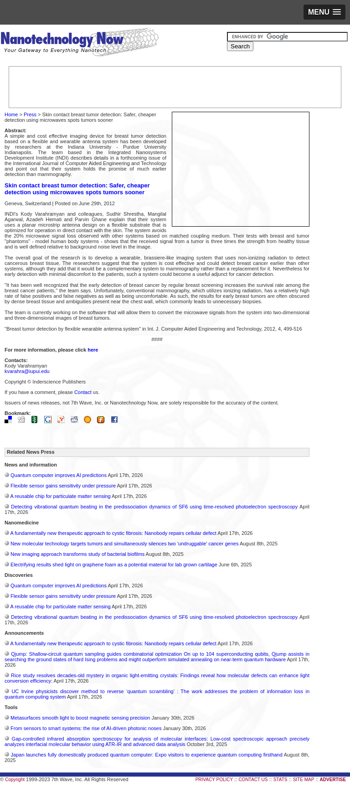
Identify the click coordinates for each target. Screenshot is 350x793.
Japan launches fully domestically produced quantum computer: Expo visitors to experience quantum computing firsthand (147, 754)
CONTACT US (253, 779)
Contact (83, 392)
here (93, 349)
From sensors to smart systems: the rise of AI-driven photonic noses (85, 728)
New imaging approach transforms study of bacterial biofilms (77, 554)
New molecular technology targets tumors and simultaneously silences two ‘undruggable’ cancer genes (124, 543)
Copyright (15, 779)
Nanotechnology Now (79, 43)
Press (30, 114)
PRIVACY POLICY (214, 779)
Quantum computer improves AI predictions (58, 475)
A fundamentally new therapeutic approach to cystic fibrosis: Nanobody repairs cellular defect (113, 533)
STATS (280, 779)
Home (11, 114)
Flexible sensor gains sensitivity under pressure (63, 485)
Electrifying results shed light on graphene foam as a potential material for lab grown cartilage (113, 564)
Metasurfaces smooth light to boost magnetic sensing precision (80, 717)
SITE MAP (303, 779)
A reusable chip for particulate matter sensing (60, 496)
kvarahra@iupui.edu (27, 371)
